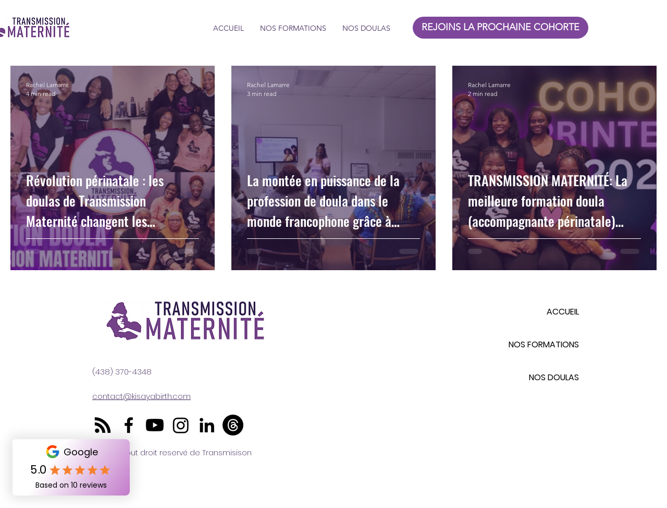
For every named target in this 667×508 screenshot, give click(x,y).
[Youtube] (154, 425)
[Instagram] (180, 425)
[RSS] (102, 425)
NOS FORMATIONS (544, 344)
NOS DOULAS (554, 377)
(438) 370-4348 (122, 371)
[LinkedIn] (206, 425)
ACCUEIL (563, 312)
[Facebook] (128, 425)
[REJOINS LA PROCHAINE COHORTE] (500, 28)
